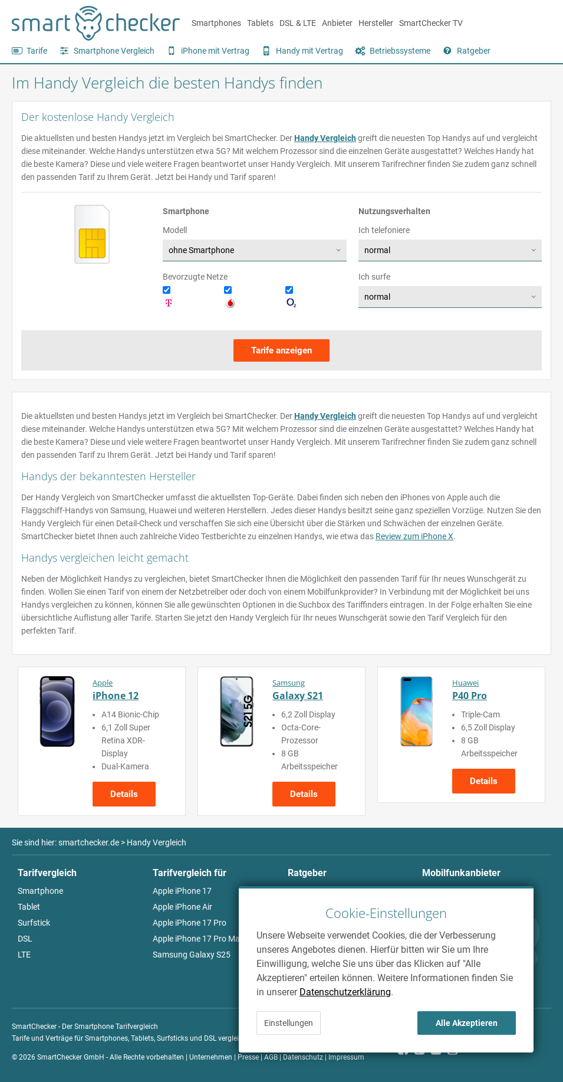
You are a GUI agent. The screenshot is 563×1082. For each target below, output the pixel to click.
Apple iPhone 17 (182, 891)
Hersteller (375, 23)
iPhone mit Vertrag (215, 50)
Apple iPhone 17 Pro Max (198, 938)
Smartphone (40, 891)
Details (124, 794)
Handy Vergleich (325, 138)
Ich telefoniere (384, 230)
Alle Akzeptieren (467, 1023)
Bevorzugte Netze (195, 276)
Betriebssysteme (400, 50)
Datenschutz (303, 1057)
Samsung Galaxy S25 (192, 954)
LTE (24, 954)
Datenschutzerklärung (345, 992)
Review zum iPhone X (414, 536)
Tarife (37, 50)
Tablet (29, 906)
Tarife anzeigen (281, 350)
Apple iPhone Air (182, 906)
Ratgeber (473, 50)
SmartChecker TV (431, 23)
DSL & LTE (297, 23)
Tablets (260, 23)
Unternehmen (210, 1057)
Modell (175, 230)
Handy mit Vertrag (309, 50)
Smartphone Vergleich (114, 50)
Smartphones (216, 23)
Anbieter (337, 23)
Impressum (346, 1057)
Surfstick (34, 922)
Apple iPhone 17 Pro (189, 922)
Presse (248, 1057)
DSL (25, 938)
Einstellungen (288, 1023)
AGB (271, 1057)
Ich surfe (374, 276)
